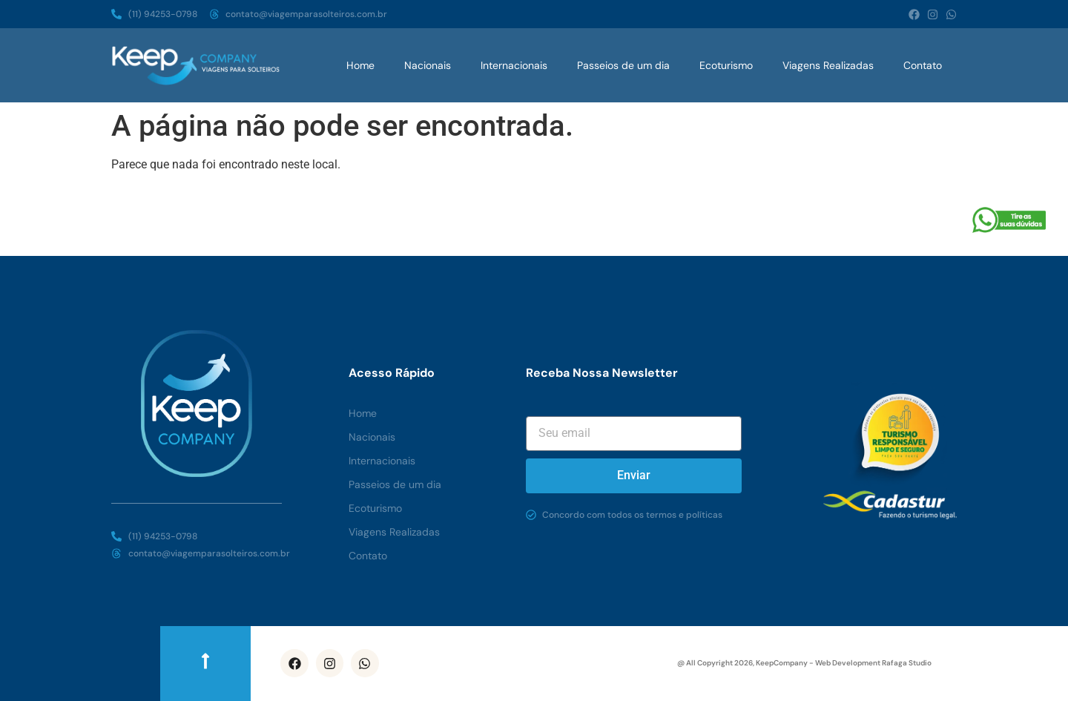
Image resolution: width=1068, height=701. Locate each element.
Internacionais (514, 65)
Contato (922, 65)
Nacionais (427, 65)
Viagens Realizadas (828, 65)
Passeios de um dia (623, 65)
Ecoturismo (726, 65)
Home (360, 65)
